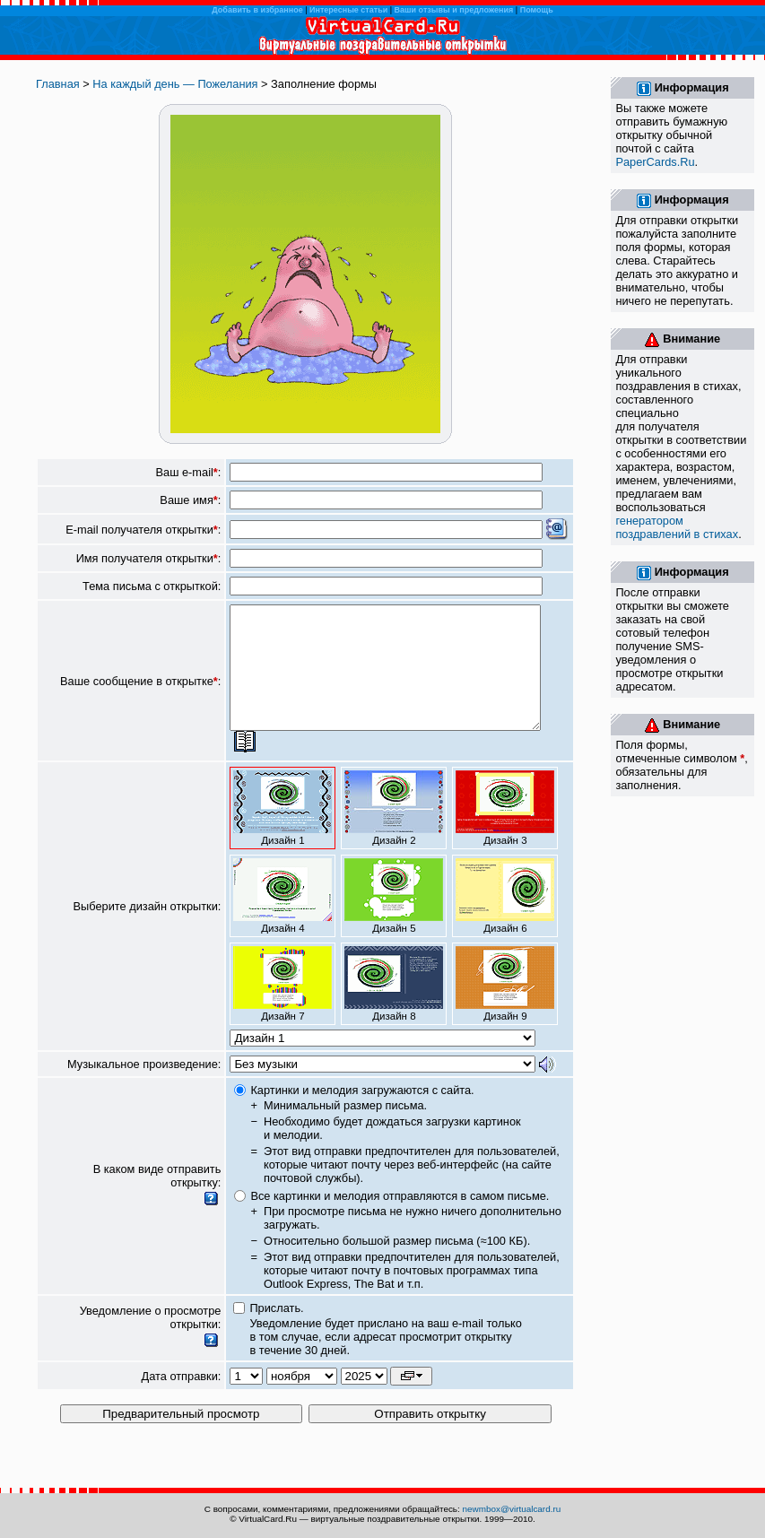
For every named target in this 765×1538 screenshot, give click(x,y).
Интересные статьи (348, 9)
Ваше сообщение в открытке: (140, 692)
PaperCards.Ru (654, 162)
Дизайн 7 (282, 1008)
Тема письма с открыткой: (152, 586)
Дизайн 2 (393, 832)
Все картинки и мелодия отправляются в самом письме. (399, 1220)
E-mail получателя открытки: (143, 529)
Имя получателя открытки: (149, 558)
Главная (58, 84)
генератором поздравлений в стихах (676, 527)
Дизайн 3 (505, 832)
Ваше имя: (190, 500)
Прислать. (276, 1332)
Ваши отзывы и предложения (454, 9)
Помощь (536, 9)
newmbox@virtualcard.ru (512, 1509)
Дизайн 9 (505, 1008)
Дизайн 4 (282, 920)
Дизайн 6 (505, 920)
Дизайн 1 (282, 832)
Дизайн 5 (393, 920)
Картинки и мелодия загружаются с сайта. (362, 1114)
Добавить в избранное (257, 9)
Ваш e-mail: (189, 472)
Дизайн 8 (393, 1008)
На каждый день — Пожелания (174, 84)
